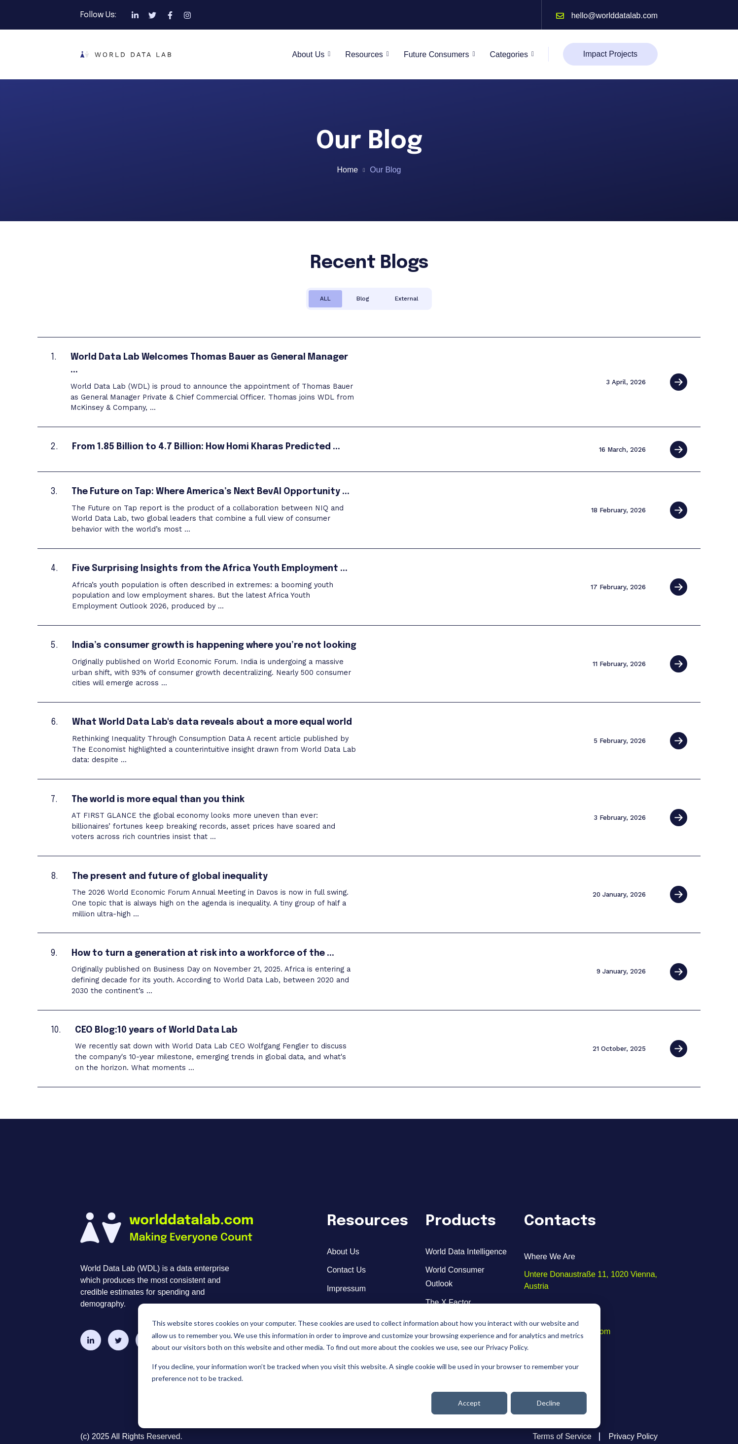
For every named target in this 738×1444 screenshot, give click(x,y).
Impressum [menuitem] (346, 1274)
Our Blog (385, 170)
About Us (308, 54)
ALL (325, 298)
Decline (548, 1403)
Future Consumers (436, 54)
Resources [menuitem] (345, 1292)
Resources (364, 54)
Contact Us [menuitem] (346, 1255)
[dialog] (369, 1366)
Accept (469, 1403)
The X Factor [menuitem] (448, 1287)
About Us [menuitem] (343, 1237)
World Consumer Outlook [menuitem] (455, 1262)
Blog (362, 298)
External (406, 298)
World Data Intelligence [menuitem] (466, 1237)
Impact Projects (610, 54)
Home (347, 170)
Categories (509, 54)
